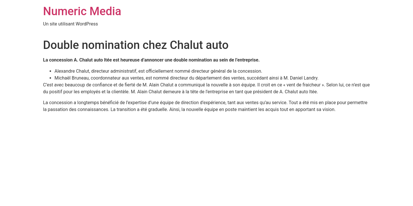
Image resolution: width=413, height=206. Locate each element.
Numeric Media (82, 11)
